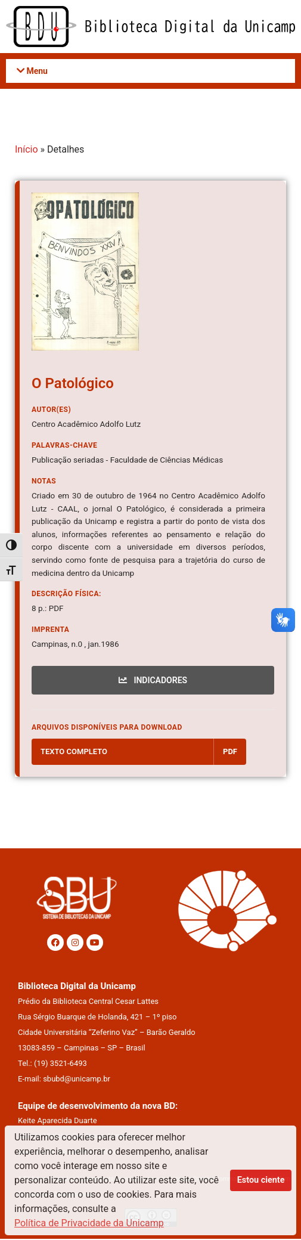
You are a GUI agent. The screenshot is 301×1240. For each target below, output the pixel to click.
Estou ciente (261, 1180)
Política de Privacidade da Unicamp (89, 1223)
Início (26, 150)
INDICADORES (153, 681)
